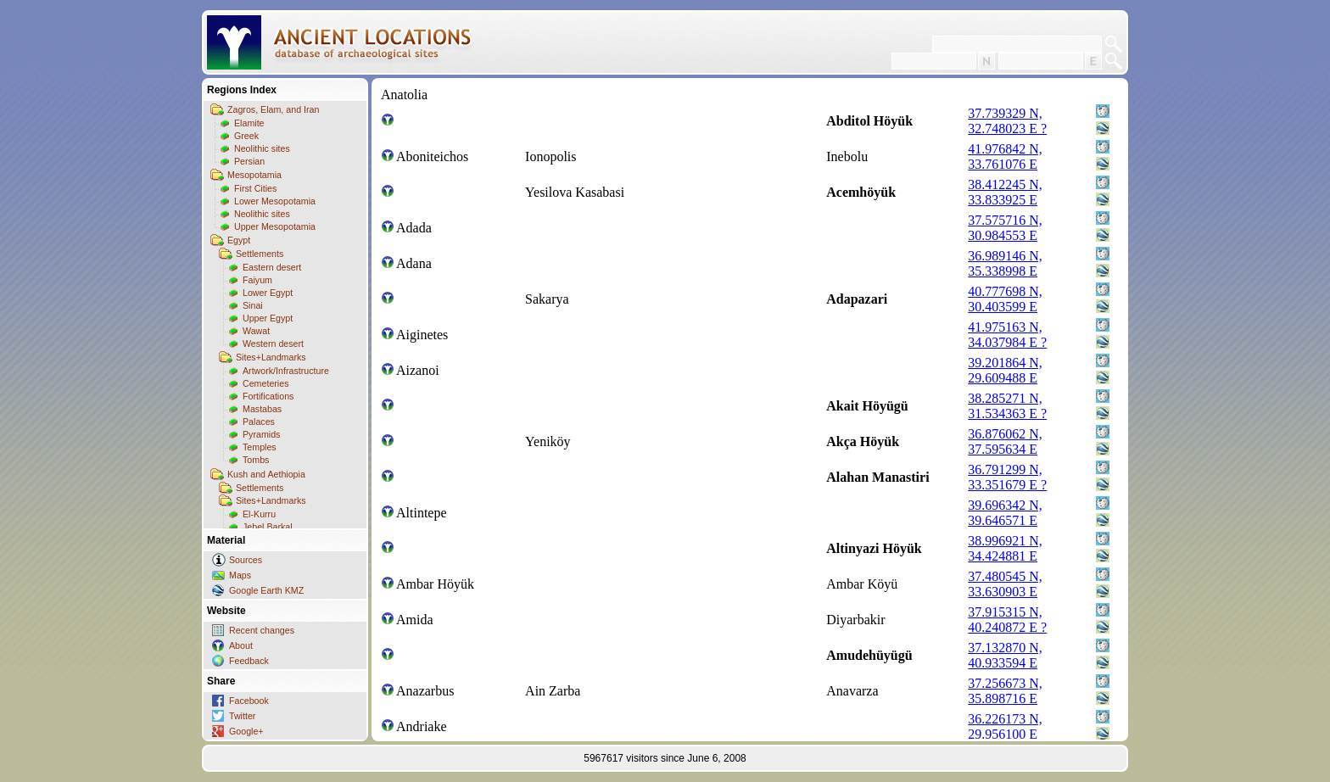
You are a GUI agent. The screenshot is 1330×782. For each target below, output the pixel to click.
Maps (240, 575)
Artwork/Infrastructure (286, 371)
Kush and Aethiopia (266, 474)
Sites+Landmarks (271, 357)
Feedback (249, 661)
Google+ (246, 731)
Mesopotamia (254, 175)
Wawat (256, 331)
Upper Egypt (268, 318)
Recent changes (261, 630)
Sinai (253, 305)
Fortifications (268, 396)
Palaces (259, 421)
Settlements (259, 254)
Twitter (242, 716)
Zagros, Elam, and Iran (273, 109)
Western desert (273, 343)
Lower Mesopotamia (275, 201)
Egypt (238, 240)
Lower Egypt (268, 293)
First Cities (255, 188)
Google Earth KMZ (266, 590)
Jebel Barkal (268, 527)
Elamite (249, 123)
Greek (246, 136)
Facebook (249, 700)
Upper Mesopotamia (275, 226)
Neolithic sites (262, 148)
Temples (260, 447)
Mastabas (262, 409)
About (241, 645)
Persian (249, 161)
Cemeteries (265, 383)
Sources (245, 560)
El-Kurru (259, 514)
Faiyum (257, 280)
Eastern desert (272, 267)
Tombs (256, 460)
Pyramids (261, 434)
